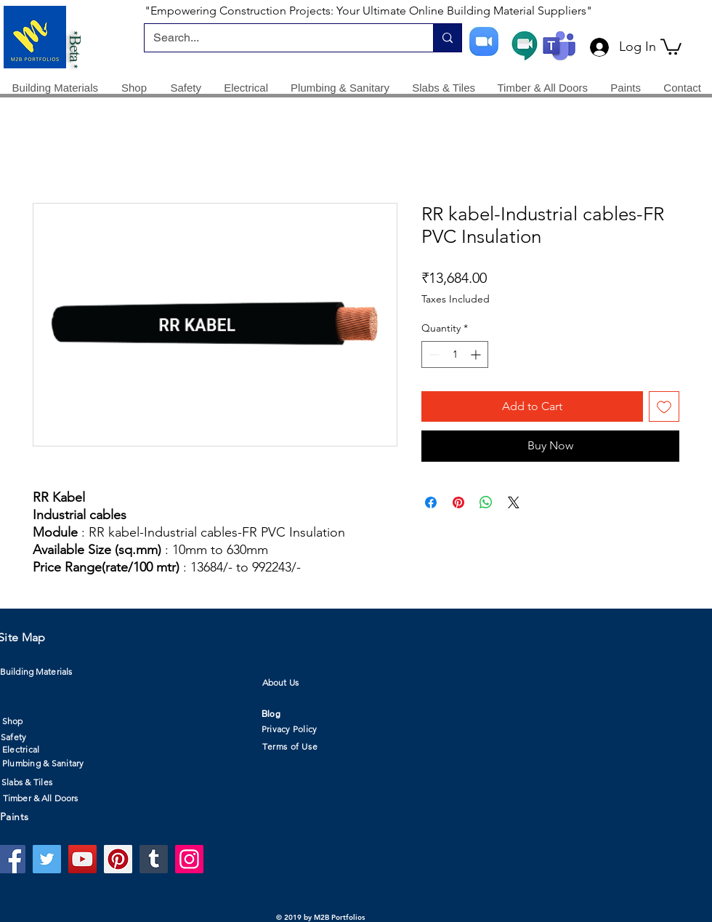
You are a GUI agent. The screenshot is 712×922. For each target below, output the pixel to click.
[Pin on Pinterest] (458, 502)
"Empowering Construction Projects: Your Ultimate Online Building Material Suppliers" (368, 10)
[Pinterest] (118, 859)
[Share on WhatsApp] (486, 502)
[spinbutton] (455, 354)
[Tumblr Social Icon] (153, 859)
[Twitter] (47, 859)
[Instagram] (189, 859)
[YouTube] (82, 859)
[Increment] (477, 354)
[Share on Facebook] (431, 502)
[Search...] (277, 38)
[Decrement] (433, 354)
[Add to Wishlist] (664, 406)
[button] (670, 46)
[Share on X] (513, 502)
